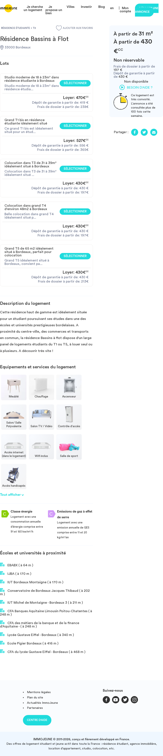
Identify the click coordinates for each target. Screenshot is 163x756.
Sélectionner (75, 83)
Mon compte (125, 10)
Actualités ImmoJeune (42, 702)
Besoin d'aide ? (136, 87)
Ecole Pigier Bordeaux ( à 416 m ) (29, 643)
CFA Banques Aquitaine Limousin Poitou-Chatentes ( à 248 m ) (46, 612)
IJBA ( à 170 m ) (15, 573)
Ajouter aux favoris (74, 28)
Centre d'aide (37, 720)
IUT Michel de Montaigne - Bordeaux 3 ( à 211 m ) (41, 602)
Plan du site (35, 697)
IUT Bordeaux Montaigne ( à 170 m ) (31, 582)
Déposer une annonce (147, 10)
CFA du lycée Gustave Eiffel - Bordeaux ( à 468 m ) (42, 651)
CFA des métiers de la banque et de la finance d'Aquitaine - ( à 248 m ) (39, 624)
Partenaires (35, 707)
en (112, 8)
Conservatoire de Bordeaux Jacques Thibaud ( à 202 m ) (45, 592)
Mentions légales (39, 692)
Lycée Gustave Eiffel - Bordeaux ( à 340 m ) (37, 634)
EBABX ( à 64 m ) (16, 565)
